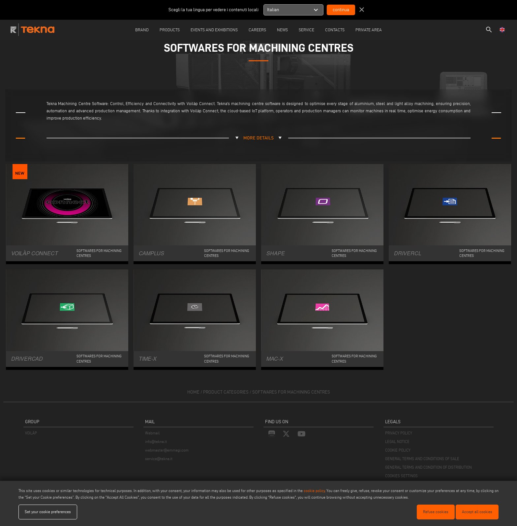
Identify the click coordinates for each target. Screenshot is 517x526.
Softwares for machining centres (291, 392)
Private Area (368, 29)
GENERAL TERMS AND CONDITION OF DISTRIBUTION (428, 467)
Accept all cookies (477, 512)
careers (257, 29)
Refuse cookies (435, 512)
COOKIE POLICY (398, 450)
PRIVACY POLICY (398, 433)
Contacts (335, 29)
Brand (142, 29)
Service (306, 29)
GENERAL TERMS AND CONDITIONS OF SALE (422, 459)
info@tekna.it (156, 441)
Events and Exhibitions (214, 29)
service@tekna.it (158, 459)
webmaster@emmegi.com (167, 450)
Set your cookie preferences (48, 512)
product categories (226, 392)
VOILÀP (31, 433)
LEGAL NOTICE (397, 441)
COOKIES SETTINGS (401, 476)
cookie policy (314, 490)
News (282, 29)
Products (170, 29)
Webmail (152, 433)
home (193, 392)
